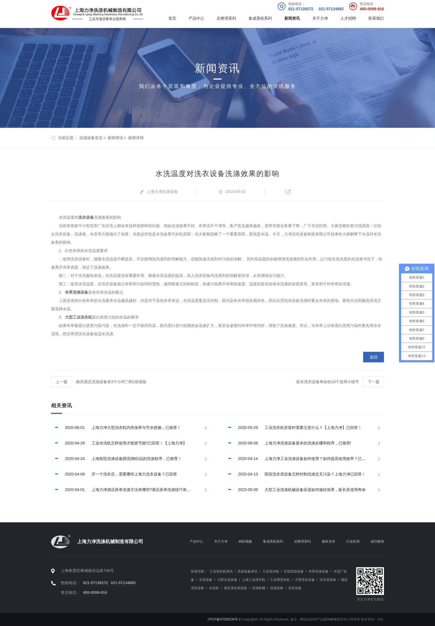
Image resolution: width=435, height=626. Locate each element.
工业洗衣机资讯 (221, 571)
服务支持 (328, 541)
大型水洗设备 (227, 580)
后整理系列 (226, 18)
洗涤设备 (276, 588)
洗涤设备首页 (91, 138)
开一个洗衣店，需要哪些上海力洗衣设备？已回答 (114, 474)
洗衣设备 (86, 217)
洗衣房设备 (328, 580)
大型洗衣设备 (305, 580)
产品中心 (196, 18)
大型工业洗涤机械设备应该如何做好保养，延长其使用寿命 (295, 489)
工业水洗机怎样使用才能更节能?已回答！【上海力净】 (119, 443)
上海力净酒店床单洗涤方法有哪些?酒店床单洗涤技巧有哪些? (124, 489)
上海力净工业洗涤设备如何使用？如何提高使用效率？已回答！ (298, 458)
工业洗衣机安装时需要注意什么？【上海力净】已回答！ (293, 427)
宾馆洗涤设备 (294, 571)
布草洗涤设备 (76, 292)
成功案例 (377, 541)
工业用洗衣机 (280, 580)
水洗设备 (205, 580)
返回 (374, 357)
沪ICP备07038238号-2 (224, 619)
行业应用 (353, 541)
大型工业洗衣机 (78, 317)
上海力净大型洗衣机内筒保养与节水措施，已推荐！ (116, 427)
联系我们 (376, 18)
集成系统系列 (260, 18)
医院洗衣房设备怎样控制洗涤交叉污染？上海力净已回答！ (295, 474)
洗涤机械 (258, 588)
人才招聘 (348, 18)
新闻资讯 (292, 18)
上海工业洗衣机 (253, 580)
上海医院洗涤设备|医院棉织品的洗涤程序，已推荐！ (116, 458)
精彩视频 (245, 541)
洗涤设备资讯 (247, 571)
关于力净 (320, 18)
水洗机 (214, 588)
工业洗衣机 (270, 571)
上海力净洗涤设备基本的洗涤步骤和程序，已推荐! (287, 443)
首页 (172, 18)
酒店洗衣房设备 (235, 588)
